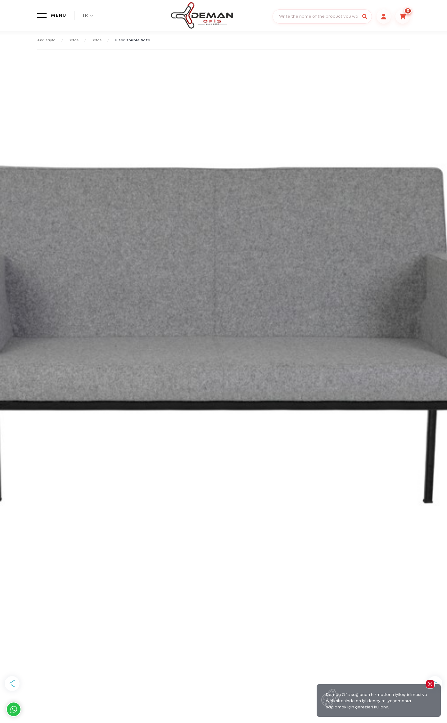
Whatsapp (13, 709)
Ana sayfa (46, 40)
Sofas (74, 40)
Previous (12, 683)
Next (434, 683)
